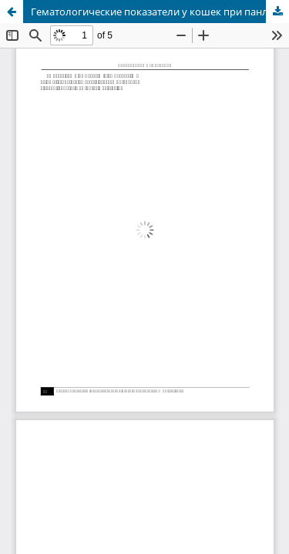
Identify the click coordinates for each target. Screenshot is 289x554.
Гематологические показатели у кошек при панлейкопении (160, 11)
